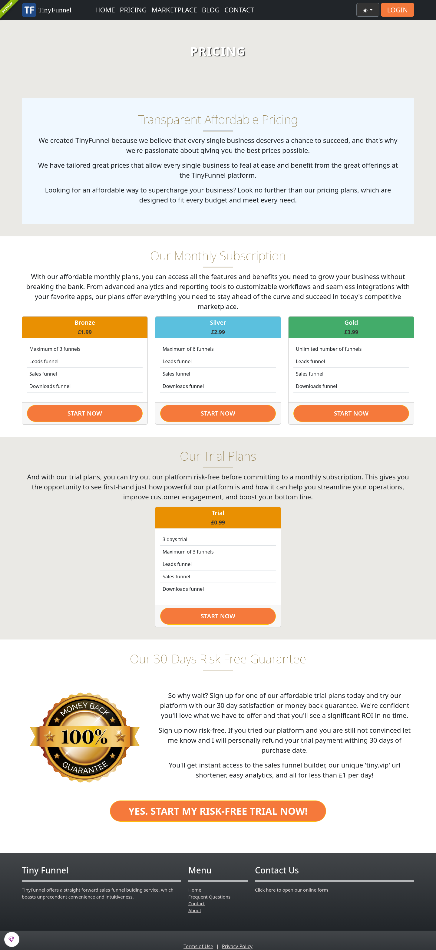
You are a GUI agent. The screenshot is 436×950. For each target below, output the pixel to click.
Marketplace (174, 9)
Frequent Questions (209, 897)
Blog (211, 9)
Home (105, 9)
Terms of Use (198, 946)
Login (397, 9)
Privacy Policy (237, 946)
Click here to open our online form (291, 890)
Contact (239, 9)
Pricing (133, 9)
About (194, 910)
